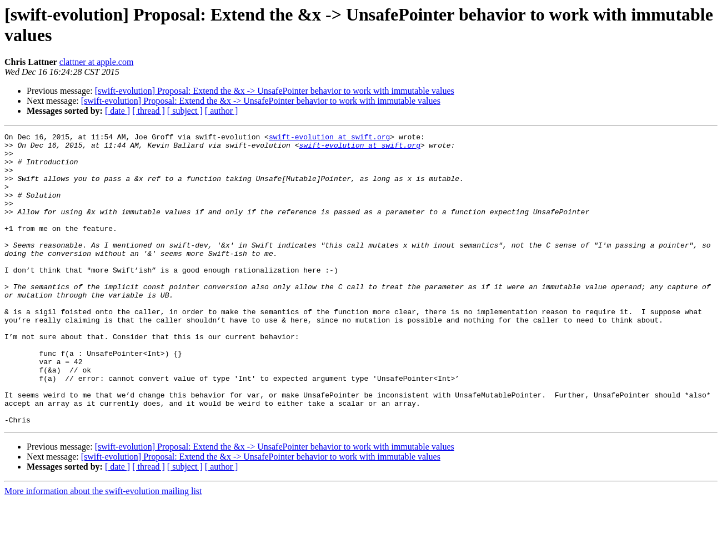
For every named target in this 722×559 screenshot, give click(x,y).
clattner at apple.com (96, 62)
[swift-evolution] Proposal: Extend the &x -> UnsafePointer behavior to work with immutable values (274, 90)
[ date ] (117, 110)
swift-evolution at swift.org (329, 138)
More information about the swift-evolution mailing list (103, 549)
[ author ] (221, 110)
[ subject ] (185, 110)
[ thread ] (148, 110)
